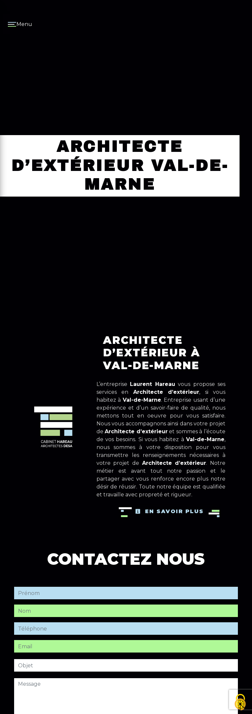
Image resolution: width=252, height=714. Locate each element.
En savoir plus (169, 511)
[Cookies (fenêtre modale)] (240, 702)
